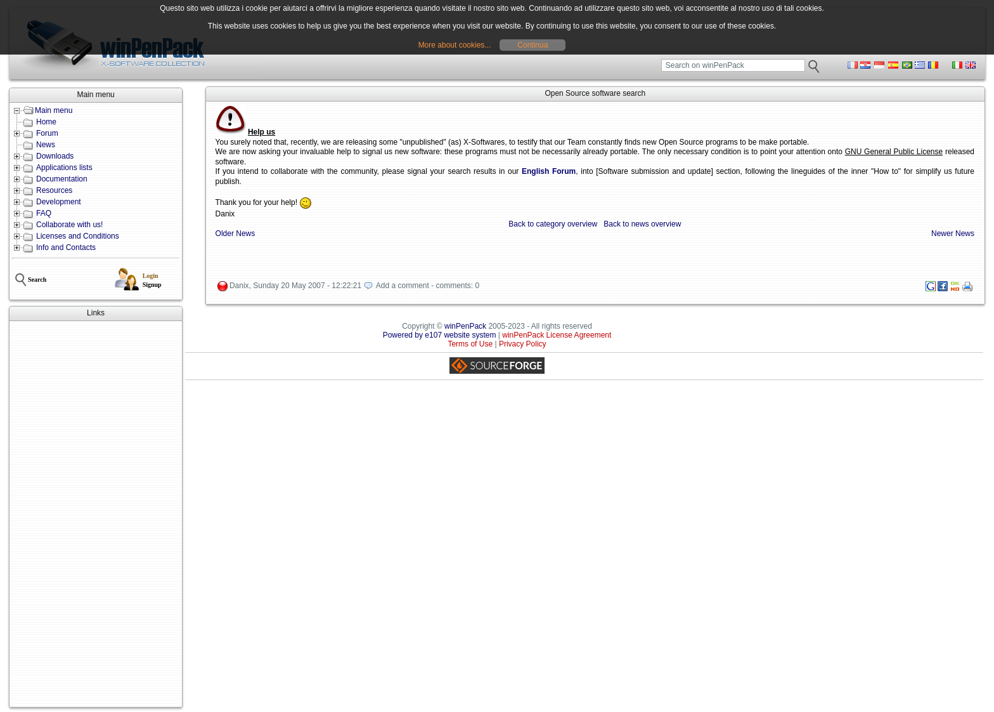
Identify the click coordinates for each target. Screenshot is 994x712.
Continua (532, 45)
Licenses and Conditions (77, 236)
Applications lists (64, 167)
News (45, 144)
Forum (47, 133)
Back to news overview (642, 224)
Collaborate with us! (69, 224)
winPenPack (465, 326)
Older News (235, 233)
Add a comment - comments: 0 (427, 285)
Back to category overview (552, 224)
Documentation (61, 179)
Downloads (55, 156)
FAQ (43, 213)
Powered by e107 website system (439, 335)
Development (58, 201)
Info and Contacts (66, 247)
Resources (54, 190)
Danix (239, 285)
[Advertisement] (95, 514)
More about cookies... (454, 45)
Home (46, 121)
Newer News (952, 233)
